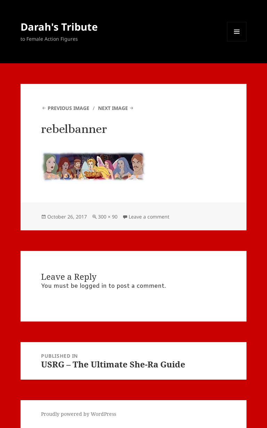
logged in (93, 286)
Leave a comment (149, 216)
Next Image (113, 108)
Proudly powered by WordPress (78, 414)
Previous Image (68, 108)
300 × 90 (108, 216)
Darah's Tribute (59, 26)
